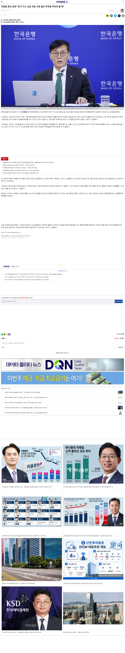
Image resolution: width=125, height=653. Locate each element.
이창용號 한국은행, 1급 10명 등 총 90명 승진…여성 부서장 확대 (20, 170)
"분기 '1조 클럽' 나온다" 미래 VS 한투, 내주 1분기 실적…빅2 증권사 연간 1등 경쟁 (26, 277)
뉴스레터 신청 (118, 301)
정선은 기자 (15, 266)
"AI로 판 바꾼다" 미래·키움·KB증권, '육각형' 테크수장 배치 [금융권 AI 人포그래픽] (27, 279)
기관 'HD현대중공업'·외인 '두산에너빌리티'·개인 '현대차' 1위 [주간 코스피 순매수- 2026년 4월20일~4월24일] (33, 274)
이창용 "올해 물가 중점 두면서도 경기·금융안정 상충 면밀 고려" (20, 173)
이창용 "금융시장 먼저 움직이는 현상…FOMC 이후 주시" (18, 165)
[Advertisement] (62, 142)
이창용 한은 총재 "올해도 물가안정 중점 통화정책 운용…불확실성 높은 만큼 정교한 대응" (28, 162)
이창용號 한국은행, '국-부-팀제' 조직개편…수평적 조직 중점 (19, 167)
